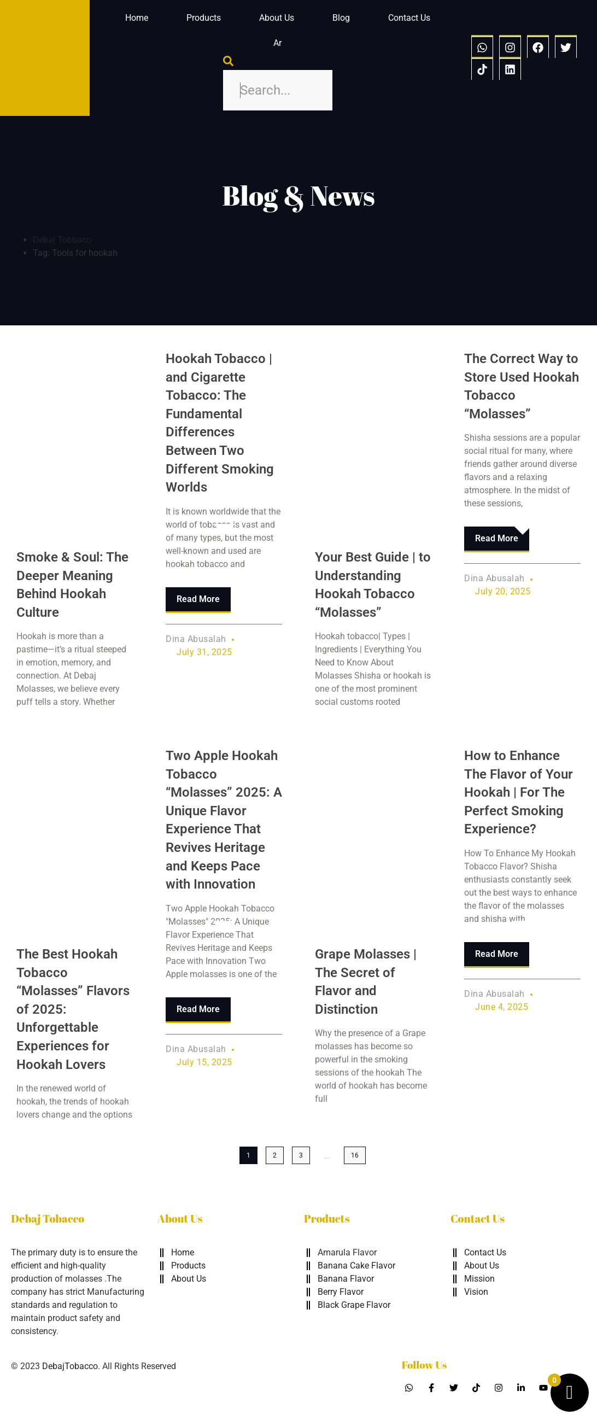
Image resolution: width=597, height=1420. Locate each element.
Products (203, 18)
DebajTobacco (70, 1366)
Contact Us (409, 18)
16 (355, 1155)
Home (136, 18)
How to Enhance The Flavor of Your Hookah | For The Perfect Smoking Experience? (518, 792)
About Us (276, 18)
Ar (277, 43)
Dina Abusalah (196, 639)
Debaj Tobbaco (62, 240)
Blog (341, 18)
